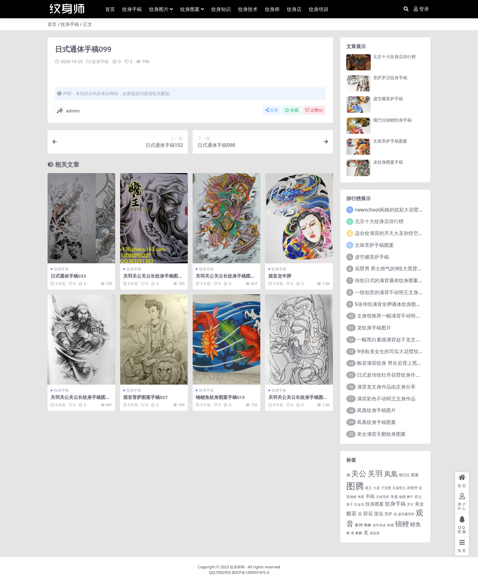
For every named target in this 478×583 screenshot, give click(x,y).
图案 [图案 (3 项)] (415, 475)
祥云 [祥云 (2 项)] (418, 496)
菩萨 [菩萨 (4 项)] (388, 514)
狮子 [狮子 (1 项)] (410, 497)
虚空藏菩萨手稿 (388, 98)
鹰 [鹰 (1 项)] (348, 533)
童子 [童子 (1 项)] (349, 504)
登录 (421, 9)
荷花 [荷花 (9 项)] (368, 513)
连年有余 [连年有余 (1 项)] (379, 525)
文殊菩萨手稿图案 (390, 141)
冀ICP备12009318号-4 (250, 572)
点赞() (314, 110)
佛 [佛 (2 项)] (348, 474)
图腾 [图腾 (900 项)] (355, 486)
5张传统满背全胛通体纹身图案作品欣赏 (398, 304)
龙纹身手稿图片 (374, 327)
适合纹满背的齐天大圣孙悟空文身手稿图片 (401, 233)
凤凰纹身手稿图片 (376, 410)
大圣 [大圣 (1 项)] (376, 488)
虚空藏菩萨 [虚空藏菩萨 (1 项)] (406, 514)
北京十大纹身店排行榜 (394, 56)
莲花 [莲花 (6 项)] (378, 513)
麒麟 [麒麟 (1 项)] (358, 533)
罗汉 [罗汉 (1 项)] (410, 504)
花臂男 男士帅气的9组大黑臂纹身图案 (396, 268)
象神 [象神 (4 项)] (359, 525)
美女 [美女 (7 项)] (419, 504)
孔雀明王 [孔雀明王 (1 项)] (399, 488)
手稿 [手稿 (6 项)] (370, 496)
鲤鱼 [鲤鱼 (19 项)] (415, 524)
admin (67, 110)
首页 (52, 24)
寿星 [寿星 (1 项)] (361, 497)
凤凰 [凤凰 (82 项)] (391, 473)
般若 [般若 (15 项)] (351, 513)
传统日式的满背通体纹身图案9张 (390, 280)
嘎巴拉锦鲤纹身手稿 (392, 120)
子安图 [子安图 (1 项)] (386, 488)
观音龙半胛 (279, 275)
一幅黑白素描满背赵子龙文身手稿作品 (398, 339)
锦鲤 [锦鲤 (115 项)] (402, 523)
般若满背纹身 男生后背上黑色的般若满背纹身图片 (411, 363)
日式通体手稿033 (68, 275)
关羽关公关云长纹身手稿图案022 (80, 399)
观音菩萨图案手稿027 (145, 397)
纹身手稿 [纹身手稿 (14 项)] (395, 503)
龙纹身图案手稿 (388, 162)
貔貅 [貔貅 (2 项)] (367, 524)
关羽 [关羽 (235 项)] (375, 473)
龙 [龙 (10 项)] (365, 532)
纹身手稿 (70, 24)
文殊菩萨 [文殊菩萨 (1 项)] (382, 497)
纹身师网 (237, 567)
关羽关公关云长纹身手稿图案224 (225, 278)
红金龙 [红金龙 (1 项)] (359, 504)
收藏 (291, 110)
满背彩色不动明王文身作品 (386, 398)
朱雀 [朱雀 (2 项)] (394, 496)
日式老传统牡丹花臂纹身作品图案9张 (397, 374)
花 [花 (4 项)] (360, 514)
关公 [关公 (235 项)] (358, 473)
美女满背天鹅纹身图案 (381, 434)
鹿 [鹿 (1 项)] (352, 533)
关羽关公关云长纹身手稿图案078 (298, 399)
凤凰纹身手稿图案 (376, 422)
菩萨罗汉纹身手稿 (390, 77)
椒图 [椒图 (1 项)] (402, 497)
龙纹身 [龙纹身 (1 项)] (374, 533)
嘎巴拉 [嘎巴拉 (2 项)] (404, 474)
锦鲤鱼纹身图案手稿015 (220, 397)
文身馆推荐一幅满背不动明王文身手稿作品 (403, 315)
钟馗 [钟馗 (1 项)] (390, 525)
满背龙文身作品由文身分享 (386, 386)
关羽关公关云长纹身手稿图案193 (153, 278)
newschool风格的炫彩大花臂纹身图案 (396, 209)
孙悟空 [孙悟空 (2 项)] (412, 487)
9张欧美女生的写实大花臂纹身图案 (395, 351)
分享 (272, 110)
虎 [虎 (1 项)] (395, 514)
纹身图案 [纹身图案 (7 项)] (375, 504)
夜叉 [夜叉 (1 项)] (368, 488)
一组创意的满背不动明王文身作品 (391, 292)
